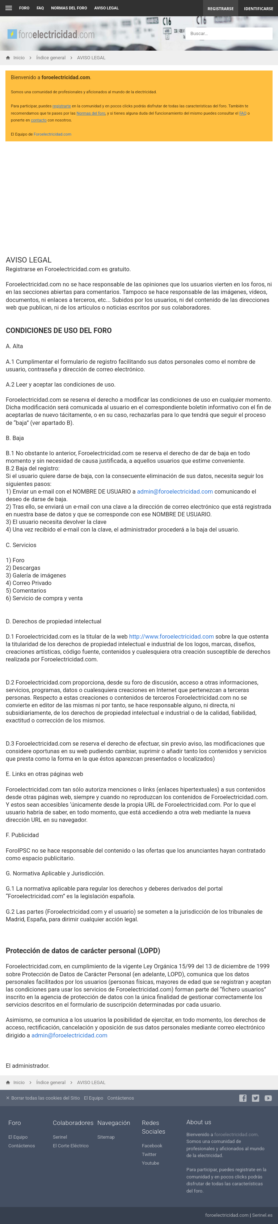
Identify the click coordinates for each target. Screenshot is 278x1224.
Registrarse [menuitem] (221, 8)
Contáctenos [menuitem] (121, 1098)
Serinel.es (262, 1215)
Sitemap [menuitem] (106, 1137)
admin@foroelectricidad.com (175, 491)
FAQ (40, 8)
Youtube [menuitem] (150, 1163)
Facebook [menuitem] (152, 1145)
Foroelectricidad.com (52, 134)
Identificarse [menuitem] (258, 8)
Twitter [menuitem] (149, 1154)
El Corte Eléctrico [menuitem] (71, 1145)
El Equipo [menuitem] (93, 1098)
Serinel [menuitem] (60, 1137)
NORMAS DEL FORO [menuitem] (69, 8)
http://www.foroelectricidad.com (171, 636)
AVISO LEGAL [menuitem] (106, 8)
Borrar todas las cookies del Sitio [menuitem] (42, 1098)
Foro (24, 8)
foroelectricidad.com (236, 1134)
